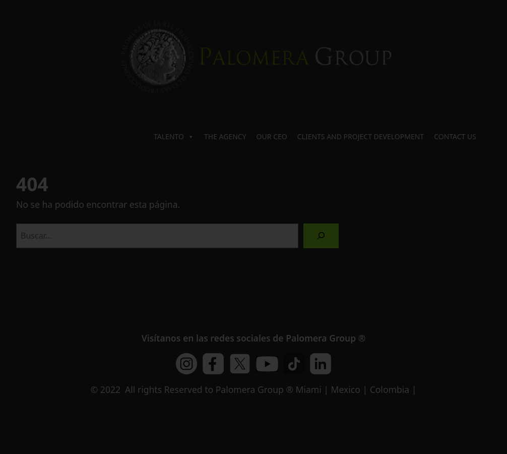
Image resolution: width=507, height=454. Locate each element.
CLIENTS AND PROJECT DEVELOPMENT (360, 136)
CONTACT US (455, 136)
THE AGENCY (225, 136)
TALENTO (174, 137)
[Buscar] (321, 235)
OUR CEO (272, 136)
